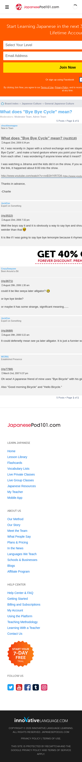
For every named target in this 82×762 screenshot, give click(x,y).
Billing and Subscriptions (23, 604)
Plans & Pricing (17, 542)
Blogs (11, 565)
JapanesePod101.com (55, 732)
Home (11, 451)
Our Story (13, 525)
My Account (15, 610)
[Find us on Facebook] (27, 687)
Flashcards (14, 462)
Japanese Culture (32, 103)
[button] (75, 7)
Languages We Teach (22, 554)
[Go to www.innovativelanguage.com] (41, 719)
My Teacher (15, 492)
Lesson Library (17, 457)
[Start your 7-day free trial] (20, 654)
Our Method (15, 519)
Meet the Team (17, 530)
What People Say (19, 536)
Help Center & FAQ (20, 593)
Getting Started (17, 598)
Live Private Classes (21, 474)
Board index (12, 103)
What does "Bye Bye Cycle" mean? (36, 111)
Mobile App (14, 497)
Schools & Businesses (22, 560)
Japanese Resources (21, 486)
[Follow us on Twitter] (10, 687)
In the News (15, 548)
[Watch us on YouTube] (19, 687)
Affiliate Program (18, 571)
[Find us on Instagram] (44, 687)
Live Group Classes (20, 480)
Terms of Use (47, 87)
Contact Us (14, 633)
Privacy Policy (61, 87)
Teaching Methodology (22, 622)
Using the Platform (19, 616)
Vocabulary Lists (18, 468)
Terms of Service (59, 750)
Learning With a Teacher (23, 628)
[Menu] (7, 7)
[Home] (37, 10)
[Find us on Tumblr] (35, 687)
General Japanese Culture (59, 103)
